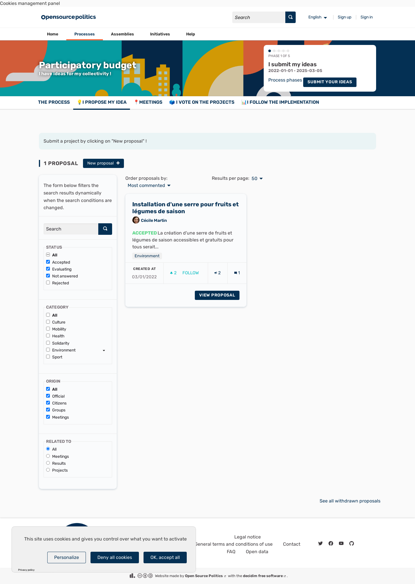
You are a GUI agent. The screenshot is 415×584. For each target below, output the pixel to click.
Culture (55, 322)
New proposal (103, 163)
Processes (84, 34)
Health (55, 336)
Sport (54, 357)
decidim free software (265, 576)
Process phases (285, 80)
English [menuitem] (315, 17)
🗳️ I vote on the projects (201, 102)
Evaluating (58, 269)
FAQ (231, 551)
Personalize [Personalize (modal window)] (66, 557)
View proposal (219, 297)
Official (55, 396)
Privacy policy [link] (26, 570)
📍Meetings (147, 102)
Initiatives (160, 34)
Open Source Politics (206, 576)
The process (54, 102)
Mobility (56, 329)
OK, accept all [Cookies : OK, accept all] (165, 557)
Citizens (56, 403)
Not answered (62, 276)
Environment (61, 350)
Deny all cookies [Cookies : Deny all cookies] (114, 557)
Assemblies (122, 34)
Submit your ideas (330, 82)
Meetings (57, 417)
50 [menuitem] (254, 178)
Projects (57, 470)
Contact (291, 544)
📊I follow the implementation (280, 102)
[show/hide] (106, 350)
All (51, 255)
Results (56, 463)
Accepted (58, 262)
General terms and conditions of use (234, 544)
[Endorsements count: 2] (217, 275)
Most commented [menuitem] (146, 185)
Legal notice (247, 537)
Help (190, 34)
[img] (118, 163)
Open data (257, 551)
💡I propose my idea (102, 102)
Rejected (57, 283)
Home (52, 34)
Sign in (367, 17)
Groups (55, 410)
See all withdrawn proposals (350, 501)
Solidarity (57, 343)
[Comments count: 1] (237, 275)
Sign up (344, 17)
